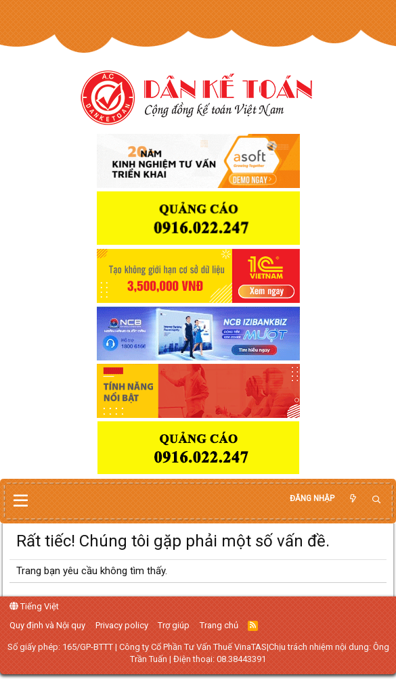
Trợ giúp (174, 625)
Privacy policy (121, 625)
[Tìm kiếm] (376, 500)
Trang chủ (219, 625)
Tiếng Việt (34, 606)
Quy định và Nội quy (47, 625)
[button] (20, 501)
